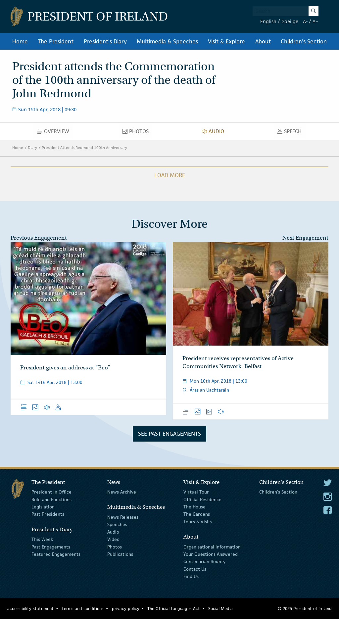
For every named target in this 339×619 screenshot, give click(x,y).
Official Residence (202, 499)
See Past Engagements (169, 433)
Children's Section (304, 41)
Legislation (43, 507)
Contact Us (194, 569)
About (263, 41)
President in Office (51, 492)
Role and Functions (51, 499)
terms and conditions (83, 608)
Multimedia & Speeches (167, 41)
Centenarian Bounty (204, 561)
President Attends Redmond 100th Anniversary (84, 147)
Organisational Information (212, 546)
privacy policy (125, 608)
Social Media (220, 608)
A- (305, 21)
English (268, 21)
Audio (215, 133)
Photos (137, 133)
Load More (169, 175)
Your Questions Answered (210, 554)
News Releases (122, 517)
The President (55, 41)
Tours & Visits (197, 522)
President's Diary (105, 41)
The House (194, 507)
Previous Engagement (39, 237)
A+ (315, 21)
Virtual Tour (196, 492)
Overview (55, 133)
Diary (32, 147)
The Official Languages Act (173, 608)
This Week (42, 539)
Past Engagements (50, 546)
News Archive (121, 492)
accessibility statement (30, 608)
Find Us (191, 576)
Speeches (117, 524)
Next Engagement (305, 237)
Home (20, 41)
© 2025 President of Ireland (305, 608)
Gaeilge (289, 21)
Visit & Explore (226, 41)
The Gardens (196, 514)
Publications (120, 554)
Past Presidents (47, 514)
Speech (291, 133)
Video (113, 539)
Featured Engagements (55, 554)
